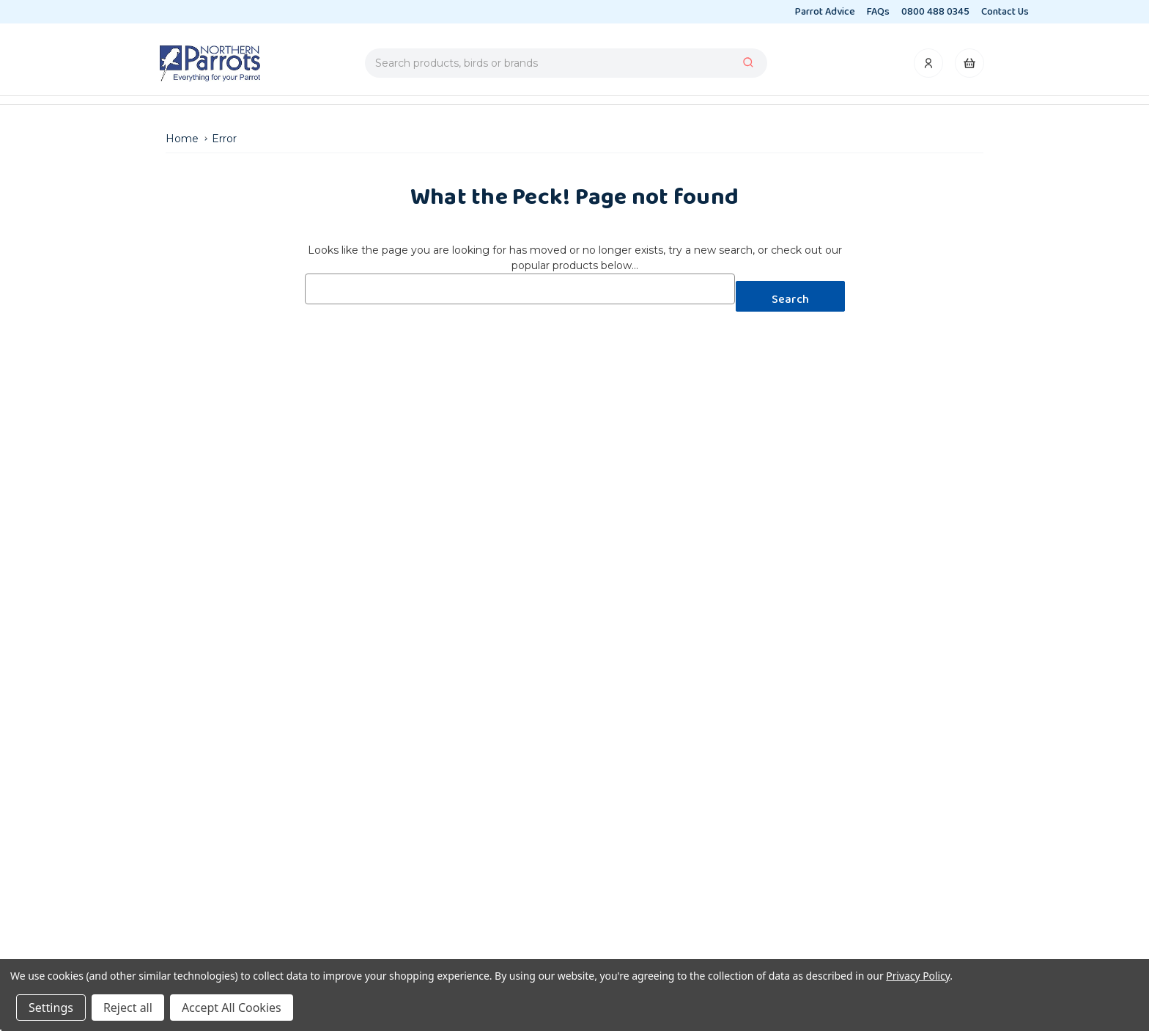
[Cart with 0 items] (969, 67)
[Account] (930, 67)
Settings (51, 1007)
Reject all (127, 1007)
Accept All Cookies (231, 1007)
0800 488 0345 (935, 12)
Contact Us (1005, 12)
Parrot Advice (825, 12)
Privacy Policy (918, 976)
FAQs (878, 12)
